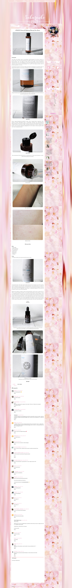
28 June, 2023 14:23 (19, 543)
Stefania (15, 514)
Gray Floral (51, 168)
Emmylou (15, 492)
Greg (15, 465)
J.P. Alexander (16, 471)
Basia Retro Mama (17, 409)
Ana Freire (15, 551)
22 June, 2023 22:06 (21, 471)
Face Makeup (52, 102)
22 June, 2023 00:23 (19, 390)
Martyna (15, 390)
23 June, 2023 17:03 (18, 497)
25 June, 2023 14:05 (24, 520)
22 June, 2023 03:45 (21, 396)
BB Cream (52, 94)
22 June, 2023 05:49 (22, 409)
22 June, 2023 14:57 (26, 452)
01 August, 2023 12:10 (21, 551)
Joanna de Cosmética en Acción (18, 452)
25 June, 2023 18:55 (18, 532)
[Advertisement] (7, 6)
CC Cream (52, 97)
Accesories (52, 93)
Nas (14, 532)
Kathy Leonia (16, 396)
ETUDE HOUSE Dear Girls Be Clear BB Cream (50, 158)
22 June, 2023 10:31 (23, 435)
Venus (15, 538)
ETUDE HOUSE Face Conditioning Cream (50, 123)
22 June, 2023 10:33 (18, 441)
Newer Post (14, 584)
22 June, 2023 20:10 (18, 465)
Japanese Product (52, 103)
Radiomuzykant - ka (17, 435)
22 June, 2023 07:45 (19, 422)
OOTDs (52, 104)
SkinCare (15, 385)
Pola (14, 441)
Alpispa (15, 543)
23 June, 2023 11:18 (20, 486)
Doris (15, 497)
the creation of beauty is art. (18, 460)
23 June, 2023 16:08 (20, 492)
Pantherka (15, 486)
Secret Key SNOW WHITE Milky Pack (50, 135)
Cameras (52, 98)
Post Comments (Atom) (18, 586)
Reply (15, 393)
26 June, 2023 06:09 (19, 538)
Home (28, 584)
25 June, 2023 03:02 (19, 514)
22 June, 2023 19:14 (25, 460)
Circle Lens (52, 99)
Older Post (41, 584)
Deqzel (15, 422)
